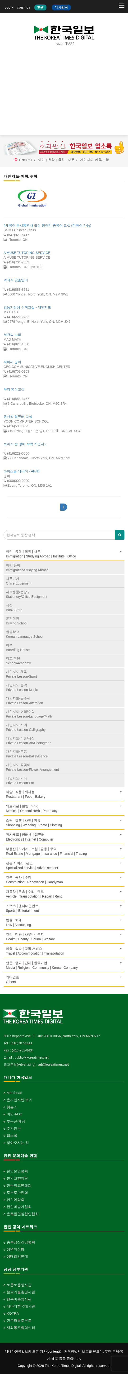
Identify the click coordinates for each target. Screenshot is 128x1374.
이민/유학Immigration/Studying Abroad (27, 567)
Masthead (14, 1093)
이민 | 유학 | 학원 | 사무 (56, 160)
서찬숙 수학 (12, 335)
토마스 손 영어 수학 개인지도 (25, 444)
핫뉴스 (12, 1107)
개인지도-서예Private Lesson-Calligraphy (26, 727)
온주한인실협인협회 (23, 1214)
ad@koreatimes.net (53, 1064)
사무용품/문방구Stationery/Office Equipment (26, 594)
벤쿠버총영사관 (19, 1299)
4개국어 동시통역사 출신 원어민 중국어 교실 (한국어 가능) (47, 225)
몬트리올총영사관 (21, 1292)
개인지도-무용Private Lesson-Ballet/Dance (27, 754)
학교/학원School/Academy (18, 660)
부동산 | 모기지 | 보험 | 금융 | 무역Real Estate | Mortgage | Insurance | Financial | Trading (64, 851)
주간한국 (14, 1128)
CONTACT (23, 7)
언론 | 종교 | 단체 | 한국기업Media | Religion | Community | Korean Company (64, 965)
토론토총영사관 (19, 1285)
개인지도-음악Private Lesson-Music (22, 687)
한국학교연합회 (19, 1185)
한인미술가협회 (19, 1207)
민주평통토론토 (19, 1320)
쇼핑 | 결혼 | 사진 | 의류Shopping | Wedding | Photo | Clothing (64, 822)
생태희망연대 (17, 1256)
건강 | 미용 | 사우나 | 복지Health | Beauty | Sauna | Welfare (64, 936)
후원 (40, 7)
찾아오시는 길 (18, 1143)
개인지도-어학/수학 (94, 160)
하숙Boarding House (18, 647)
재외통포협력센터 (21, 1328)
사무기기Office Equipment (18, 581)
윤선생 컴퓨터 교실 (18, 416)
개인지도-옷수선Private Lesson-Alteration (24, 700)
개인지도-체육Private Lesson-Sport (21, 674)
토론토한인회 (17, 1192)
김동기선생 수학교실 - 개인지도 (27, 307)
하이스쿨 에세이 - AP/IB (22, 471)
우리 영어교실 (14, 389)
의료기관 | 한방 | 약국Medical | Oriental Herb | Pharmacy (64, 808)
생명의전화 (15, 1249)
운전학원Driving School (16, 621)
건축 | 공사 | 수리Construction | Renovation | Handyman (64, 879)
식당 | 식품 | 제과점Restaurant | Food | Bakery (64, 794)
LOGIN (9, 7)
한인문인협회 (17, 1171)
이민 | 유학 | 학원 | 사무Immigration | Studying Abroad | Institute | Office (64, 554)
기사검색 (61, 7)
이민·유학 (14, 1114)
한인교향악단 (17, 1178)
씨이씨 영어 (12, 362)
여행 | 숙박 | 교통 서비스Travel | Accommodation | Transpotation (64, 951)
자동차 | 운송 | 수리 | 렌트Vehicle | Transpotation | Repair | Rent (64, 894)
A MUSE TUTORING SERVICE (27, 253)
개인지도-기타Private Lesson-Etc (20, 780)
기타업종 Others (64, 979)
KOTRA (13, 1313)
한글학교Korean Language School (24, 634)
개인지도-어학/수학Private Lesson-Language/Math (29, 714)
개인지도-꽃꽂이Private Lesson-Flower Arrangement (32, 767)
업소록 (12, 1135)
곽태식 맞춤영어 (16, 280)
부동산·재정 (16, 1121)
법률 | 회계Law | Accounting (64, 922)
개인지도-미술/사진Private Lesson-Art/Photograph (28, 740)
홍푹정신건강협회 (21, 1242)
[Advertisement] (64, 94)
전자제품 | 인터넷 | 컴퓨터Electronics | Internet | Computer (64, 837)
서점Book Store (14, 607)
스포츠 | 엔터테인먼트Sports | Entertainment (64, 908)
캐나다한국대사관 (21, 1306)
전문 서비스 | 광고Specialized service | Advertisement (64, 865)
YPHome (25, 160)
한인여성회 (15, 1200)
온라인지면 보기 (19, 1100)
